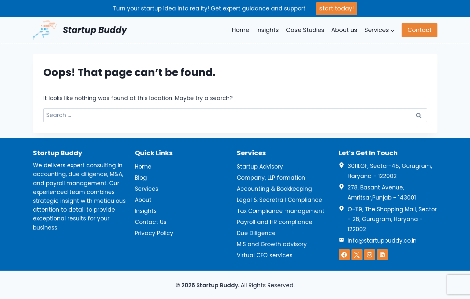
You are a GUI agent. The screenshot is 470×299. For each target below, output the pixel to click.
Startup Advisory (260, 167)
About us (344, 30)
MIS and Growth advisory (272, 244)
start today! (336, 8)
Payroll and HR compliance (274, 222)
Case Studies (305, 30)
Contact (419, 30)
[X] (357, 254)
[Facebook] (344, 254)
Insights (267, 30)
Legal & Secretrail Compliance (279, 200)
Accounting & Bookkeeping (274, 189)
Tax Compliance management (280, 211)
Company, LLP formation (271, 178)
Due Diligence (256, 233)
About (143, 200)
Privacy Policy (154, 233)
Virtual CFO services (264, 255)
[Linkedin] (382, 254)
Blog (141, 178)
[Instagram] (369, 254)
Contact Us (150, 222)
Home (240, 30)
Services (146, 189)
